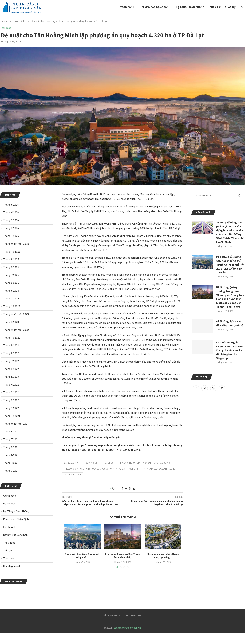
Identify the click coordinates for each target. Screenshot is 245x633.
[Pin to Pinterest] (130, 488)
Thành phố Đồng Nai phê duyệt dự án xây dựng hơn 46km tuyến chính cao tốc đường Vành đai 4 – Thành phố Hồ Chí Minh (230, 232)
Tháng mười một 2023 (16, 314)
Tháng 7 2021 (11, 439)
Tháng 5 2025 (11, 290)
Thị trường (9, 542)
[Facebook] (196, 388)
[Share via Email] (134, 488)
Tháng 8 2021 (11, 431)
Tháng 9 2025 (11, 259)
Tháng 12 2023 (11, 306)
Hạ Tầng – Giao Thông (190, 7)
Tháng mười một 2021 (16, 423)
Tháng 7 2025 (11, 275)
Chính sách (9, 495)
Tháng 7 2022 (11, 361)
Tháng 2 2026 (11, 228)
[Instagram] (213, 388)
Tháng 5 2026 (11, 204)
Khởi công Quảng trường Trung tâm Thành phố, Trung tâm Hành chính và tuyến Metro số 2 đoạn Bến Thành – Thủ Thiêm (230, 296)
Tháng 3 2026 (11, 220)
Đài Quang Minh (72, 463)
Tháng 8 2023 (11, 322)
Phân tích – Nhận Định (224, 7)
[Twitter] (205, 388)
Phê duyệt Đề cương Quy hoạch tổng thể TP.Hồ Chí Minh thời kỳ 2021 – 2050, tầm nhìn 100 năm (230, 264)
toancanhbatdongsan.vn (127, 627)
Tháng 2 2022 (11, 400)
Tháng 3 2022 (11, 392)
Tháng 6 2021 (11, 447)
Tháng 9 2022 (11, 345)
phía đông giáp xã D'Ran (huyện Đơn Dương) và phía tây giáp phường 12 (101, 469)
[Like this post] (115, 488)
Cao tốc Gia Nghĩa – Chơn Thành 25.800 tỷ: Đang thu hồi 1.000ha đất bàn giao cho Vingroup (229, 350)
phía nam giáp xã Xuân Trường (159, 469)
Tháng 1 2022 (11, 408)
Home (4, 21)
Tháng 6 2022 (11, 369)
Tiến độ (7, 550)
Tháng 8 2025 (11, 267)
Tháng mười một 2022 (16, 329)
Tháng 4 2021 (11, 462)
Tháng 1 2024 (11, 298)
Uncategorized (11, 566)
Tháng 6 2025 (11, 283)
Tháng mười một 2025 (16, 243)
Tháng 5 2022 (11, 376)
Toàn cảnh (127, 7)
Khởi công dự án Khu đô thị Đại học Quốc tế (229, 323)
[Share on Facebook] (122, 488)
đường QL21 (92, 463)
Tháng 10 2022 (11, 337)
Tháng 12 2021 (11, 416)
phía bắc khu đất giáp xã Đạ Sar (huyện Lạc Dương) (145, 463)
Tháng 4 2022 (11, 384)
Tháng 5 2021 (11, 455)
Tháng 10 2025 (11, 251)
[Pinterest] (222, 388)
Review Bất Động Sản (155, 7)
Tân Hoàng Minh (72, 475)
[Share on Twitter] (126, 488)
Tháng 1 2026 (11, 236)
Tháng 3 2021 (11, 470)
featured (108, 463)
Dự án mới (9, 503)
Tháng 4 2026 (11, 212)
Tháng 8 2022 (11, 353)
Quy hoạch (9, 527)
